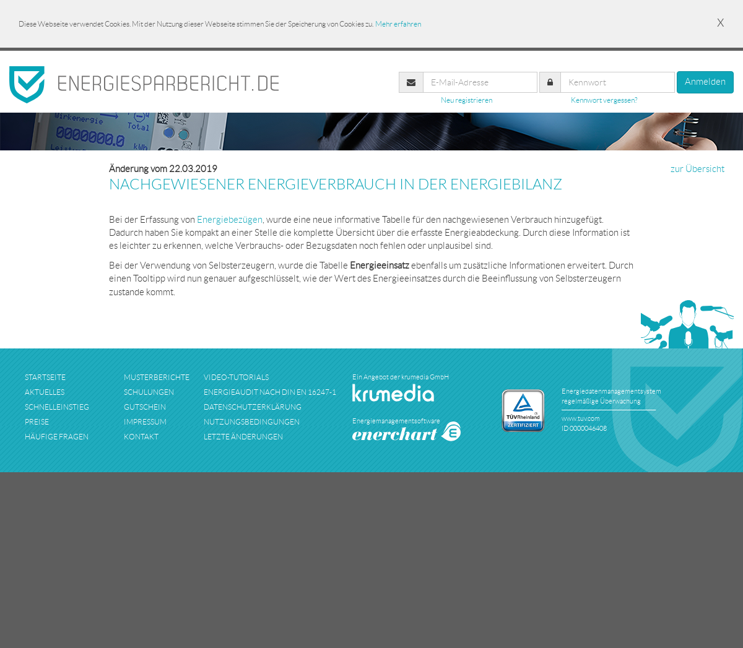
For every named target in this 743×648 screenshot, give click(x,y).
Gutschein (145, 407)
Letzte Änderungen (243, 437)
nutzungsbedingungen (252, 422)
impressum (145, 422)
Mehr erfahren (398, 24)
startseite (45, 377)
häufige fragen (57, 437)
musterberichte (156, 377)
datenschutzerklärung (253, 407)
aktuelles (44, 392)
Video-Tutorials (236, 377)
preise (37, 422)
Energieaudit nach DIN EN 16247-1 (270, 392)
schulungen (149, 392)
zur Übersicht (697, 169)
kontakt (141, 437)
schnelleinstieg (57, 407)
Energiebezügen (230, 220)
